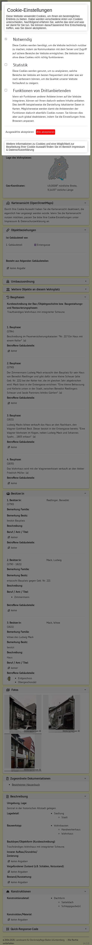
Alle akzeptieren (46, 132)
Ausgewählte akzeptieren (20, 132)
